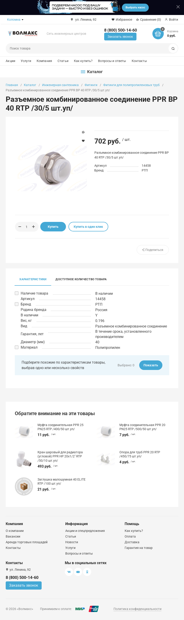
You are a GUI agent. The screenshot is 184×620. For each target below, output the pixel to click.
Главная (12, 85)
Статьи (63, 61)
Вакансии (13, 536)
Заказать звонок (120, 36)
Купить (53, 226)
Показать (151, 365)
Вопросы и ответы (112, 61)
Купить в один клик (88, 226)
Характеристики (32, 279)
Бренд (26, 304)
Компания (44, 61)
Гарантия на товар (139, 548)
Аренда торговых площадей (27, 542)
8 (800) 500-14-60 (120, 30)
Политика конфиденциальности (137, 609)
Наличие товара (34, 293)
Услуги (26, 61)
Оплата (130, 536)
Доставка (132, 542)
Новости (71, 542)
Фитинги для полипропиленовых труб (131, 85)
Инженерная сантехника (60, 85)
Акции (10, 61)
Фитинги (91, 85)
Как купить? (83, 61)
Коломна (13, 19)
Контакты (139, 61)
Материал (29, 347)
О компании (15, 531)
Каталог (30, 85)
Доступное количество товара (81, 279)
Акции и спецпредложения (85, 531)
